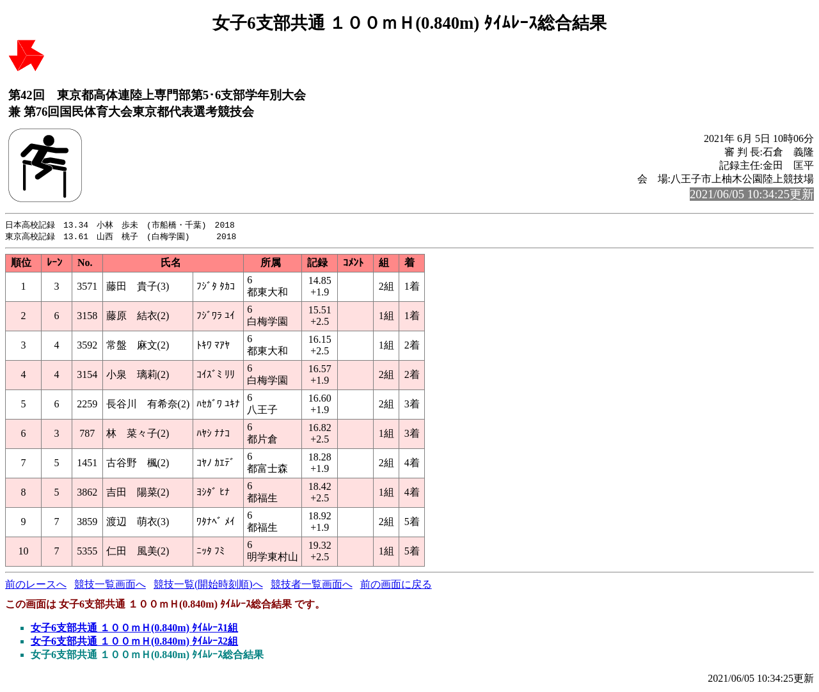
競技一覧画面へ (110, 585)
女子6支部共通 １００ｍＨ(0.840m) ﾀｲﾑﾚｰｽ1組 (134, 629)
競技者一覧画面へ (312, 585)
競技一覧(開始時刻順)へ (208, 585)
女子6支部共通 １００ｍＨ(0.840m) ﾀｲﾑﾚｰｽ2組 (134, 642)
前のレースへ (36, 585)
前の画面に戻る (396, 585)
